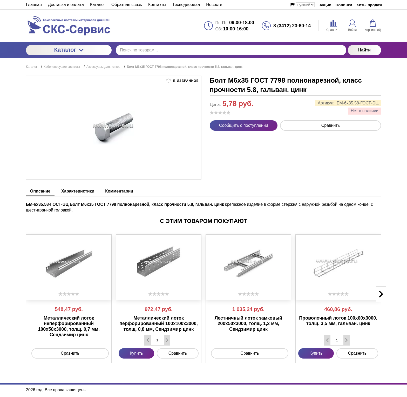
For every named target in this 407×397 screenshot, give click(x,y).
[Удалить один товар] (148, 340)
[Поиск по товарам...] (231, 50)
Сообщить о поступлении (243, 125)
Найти (364, 50)
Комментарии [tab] (119, 191)
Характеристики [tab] (77, 191)
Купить (136, 353)
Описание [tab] (40, 191)
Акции (325, 5)
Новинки (344, 5)
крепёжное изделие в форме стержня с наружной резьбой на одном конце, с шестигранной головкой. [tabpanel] (199, 207)
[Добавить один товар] (167, 340)
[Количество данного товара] (157, 340)
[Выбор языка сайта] (305, 4)
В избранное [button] (182, 80)
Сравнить (330, 125)
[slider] (220, 112)
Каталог (68, 50)
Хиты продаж (369, 5)
